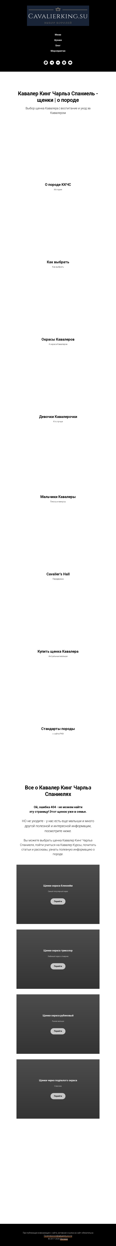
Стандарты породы (58, 729)
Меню (58, 34)
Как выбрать (58, 262)
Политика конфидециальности (58, 1236)
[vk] (58, 63)
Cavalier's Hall (58, 574)
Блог (58, 45)
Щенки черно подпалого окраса (58, 1080)
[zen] (64, 63)
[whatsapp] (46, 63)
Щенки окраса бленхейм (58, 885)
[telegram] (52, 63)
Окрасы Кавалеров (58, 339)
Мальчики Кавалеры (58, 497)
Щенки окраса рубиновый (58, 1015)
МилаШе (64, 1239)
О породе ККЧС (58, 184)
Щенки (58, 40)
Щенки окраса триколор (58, 950)
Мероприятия (58, 51)
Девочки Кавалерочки (58, 417)
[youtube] (70, 63)
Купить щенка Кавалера (58, 651)
